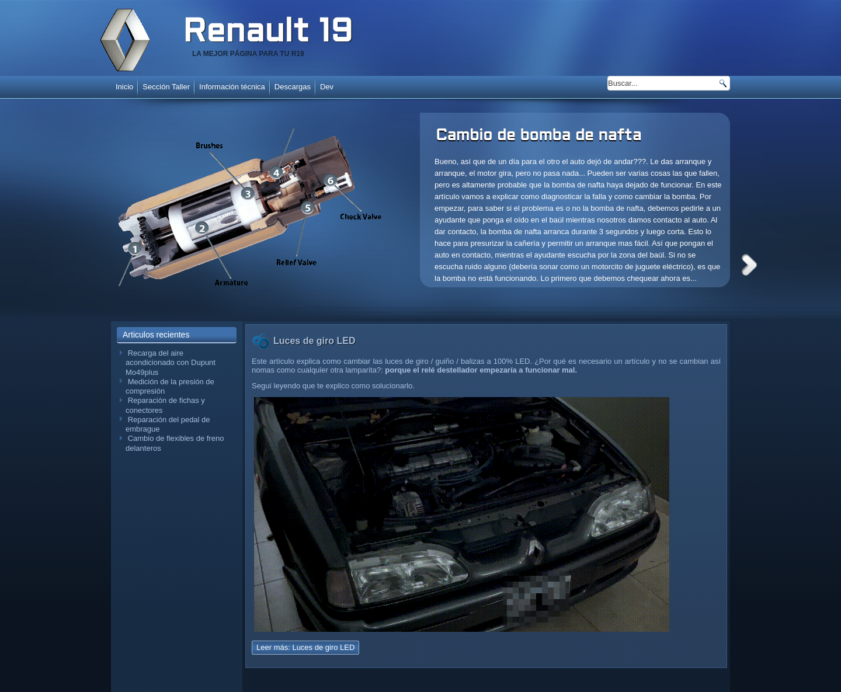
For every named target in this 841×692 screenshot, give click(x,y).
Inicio (124, 86)
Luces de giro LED (314, 341)
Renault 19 (268, 33)
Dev (326, 86)
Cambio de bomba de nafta (538, 136)
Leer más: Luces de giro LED (305, 647)
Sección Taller (166, 86)
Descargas (292, 86)
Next (749, 265)
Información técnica (232, 86)
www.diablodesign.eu (436, 686)
